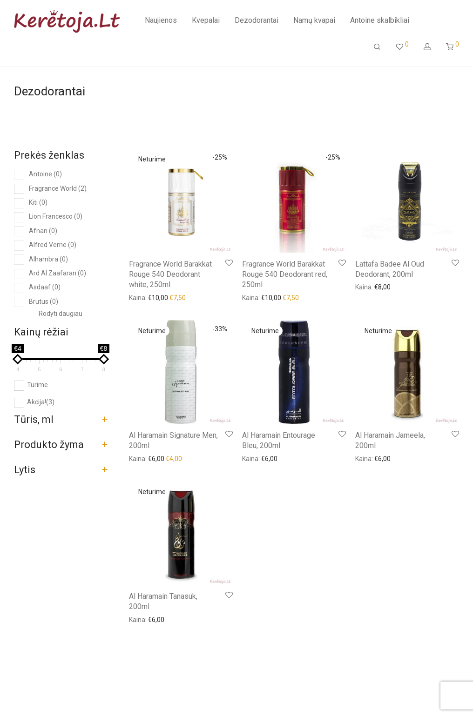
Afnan (43, 230)
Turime (37, 384)
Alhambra (48, 259)
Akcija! (40, 402)
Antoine (45, 174)
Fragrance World (58, 188)
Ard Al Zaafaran (57, 273)
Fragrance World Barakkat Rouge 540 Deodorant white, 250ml (170, 274)
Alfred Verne (52, 244)
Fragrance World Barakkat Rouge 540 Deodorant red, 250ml (284, 274)
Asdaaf (45, 287)
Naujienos (161, 21)
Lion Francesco (55, 216)
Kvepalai (206, 21)
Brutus (43, 301)
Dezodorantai (256, 21)
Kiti (38, 202)
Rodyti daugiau (60, 313)
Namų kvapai (314, 21)
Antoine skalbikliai (379, 21)
